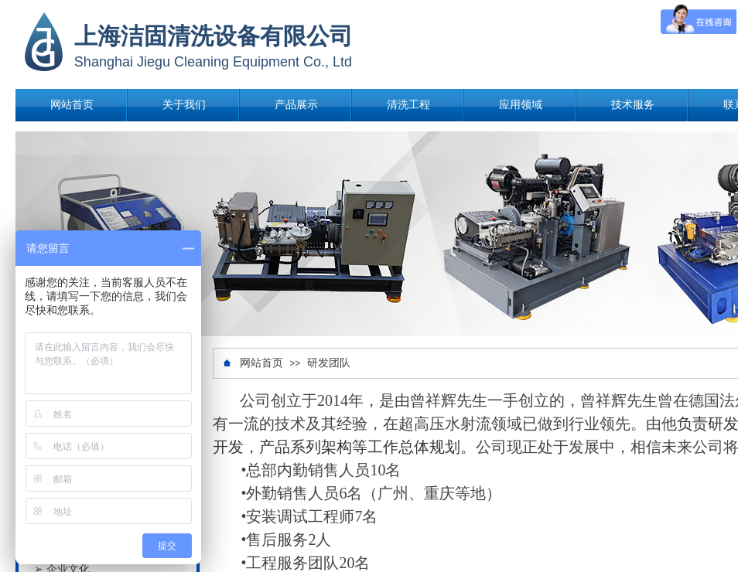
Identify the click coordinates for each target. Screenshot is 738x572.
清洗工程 (408, 105)
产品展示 (296, 105)
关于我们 (184, 105)
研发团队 (328, 363)
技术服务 (632, 105)
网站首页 (72, 105)
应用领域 (520, 105)
